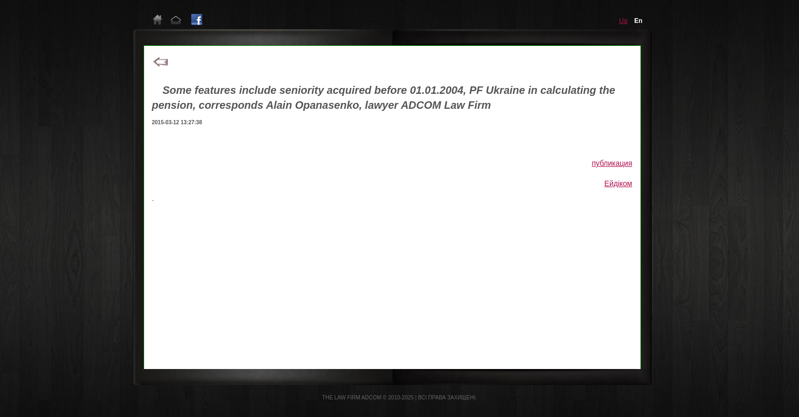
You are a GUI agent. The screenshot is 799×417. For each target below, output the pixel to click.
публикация (612, 163)
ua (623, 21)
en (638, 21)
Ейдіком (618, 183)
